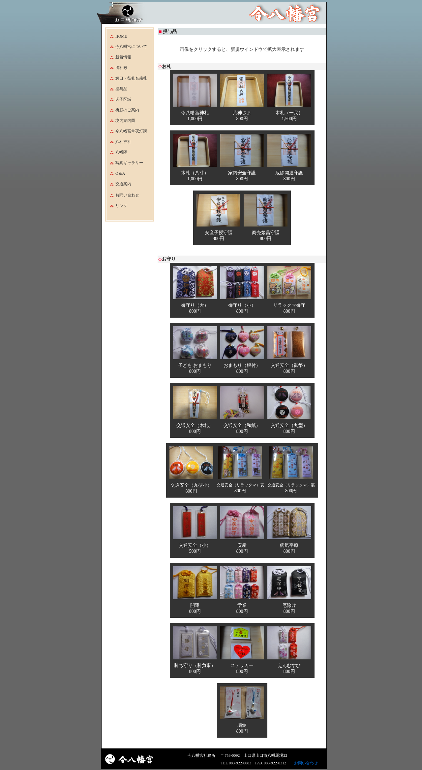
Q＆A (115, 173)
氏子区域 (118, 99)
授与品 (116, 89)
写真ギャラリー (124, 162)
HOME (116, 36)
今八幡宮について (126, 46)
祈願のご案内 (122, 110)
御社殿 (116, 67)
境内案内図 (120, 120)
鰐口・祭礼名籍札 (126, 78)
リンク (121, 205)
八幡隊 (116, 152)
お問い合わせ (127, 195)
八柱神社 (118, 141)
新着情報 (118, 57)
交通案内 (118, 184)
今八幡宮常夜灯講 (126, 131)
